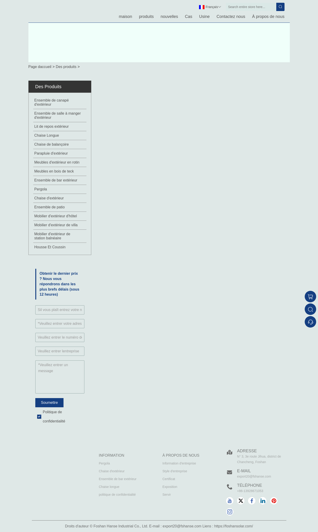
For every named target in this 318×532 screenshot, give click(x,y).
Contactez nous (231, 16)
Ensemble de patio (49, 207)
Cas (188, 16)
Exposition (170, 487)
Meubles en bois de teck (54, 171)
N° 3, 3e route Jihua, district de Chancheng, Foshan (259, 459)
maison (125, 16)
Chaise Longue (46, 135)
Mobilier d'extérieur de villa (56, 225)
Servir (167, 494)
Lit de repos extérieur (51, 126)
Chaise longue (109, 487)
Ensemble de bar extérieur (55, 180)
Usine (204, 16)
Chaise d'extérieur (49, 198)
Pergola (40, 189)
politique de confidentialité (117, 494)
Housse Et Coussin (50, 247)
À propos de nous (268, 16)
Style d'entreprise (175, 471)
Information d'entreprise (179, 463)
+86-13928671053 (250, 491)
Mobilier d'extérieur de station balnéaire (52, 236)
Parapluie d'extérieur (51, 153)
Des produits (66, 67)
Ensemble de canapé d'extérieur (51, 102)
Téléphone (249, 485)
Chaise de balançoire (51, 144)
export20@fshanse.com (254, 476)
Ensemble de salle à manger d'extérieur (57, 115)
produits (146, 16)
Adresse (247, 451)
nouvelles (169, 16)
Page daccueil (40, 67)
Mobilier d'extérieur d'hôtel (55, 216)
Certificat (169, 479)
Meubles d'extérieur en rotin (57, 162)
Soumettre (49, 403)
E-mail (244, 471)
